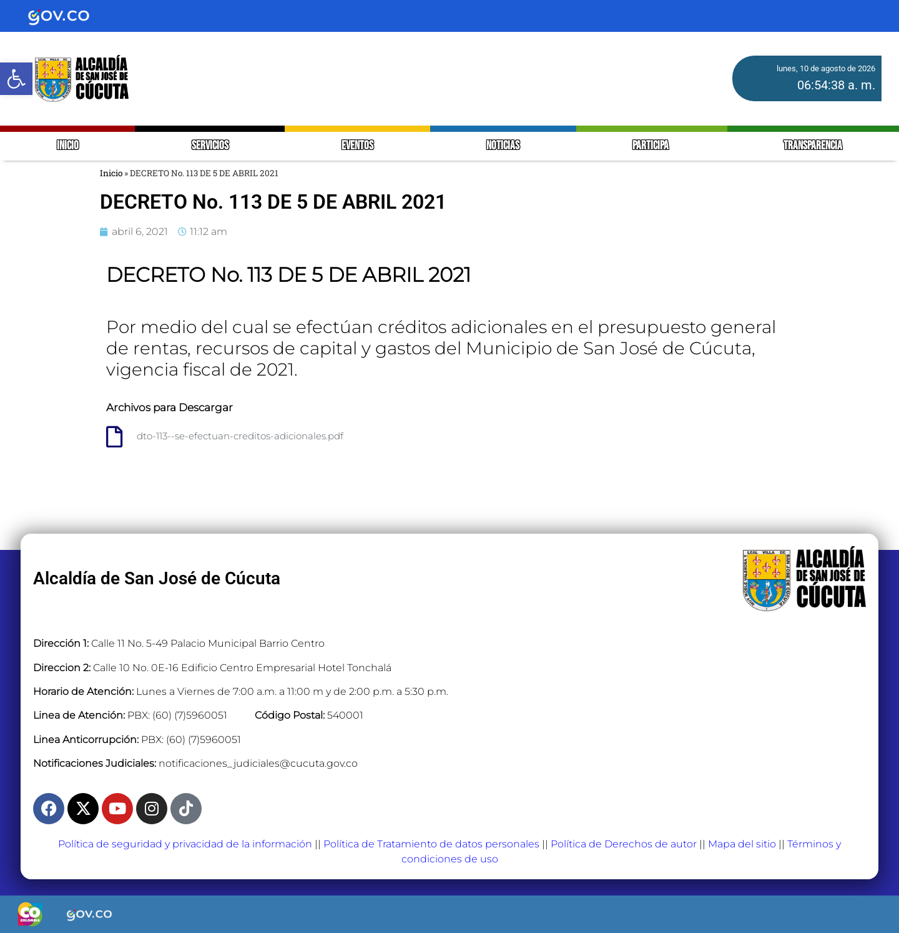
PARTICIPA (651, 146)
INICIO (68, 146)
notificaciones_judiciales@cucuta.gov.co (258, 763)
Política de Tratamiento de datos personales (431, 844)
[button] (16, 78)
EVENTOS (357, 146)
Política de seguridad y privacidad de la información (185, 844)
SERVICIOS (210, 146)
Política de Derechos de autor (624, 844)
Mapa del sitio (742, 844)
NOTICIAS (502, 146)
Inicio (111, 173)
